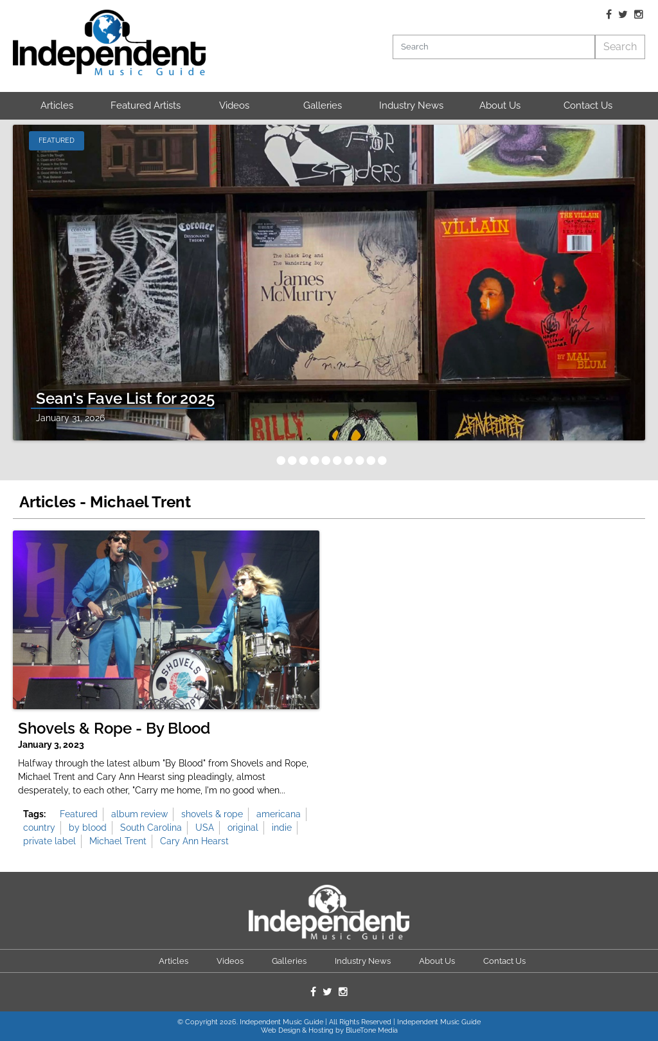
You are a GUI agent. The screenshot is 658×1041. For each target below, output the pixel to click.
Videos (234, 105)
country (39, 827)
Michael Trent (118, 841)
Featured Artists (146, 105)
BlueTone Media (372, 1030)
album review (139, 814)
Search (620, 47)
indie (282, 827)
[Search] (493, 47)
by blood (88, 827)
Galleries (322, 105)
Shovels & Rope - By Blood (114, 729)
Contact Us (588, 105)
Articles (56, 105)
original (242, 827)
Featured (79, 814)
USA (204, 827)
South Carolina (151, 827)
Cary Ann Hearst (194, 841)
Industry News (411, 105)
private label (49, 841)
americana (278, 814)
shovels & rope (212, 814)
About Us (499, 105)
